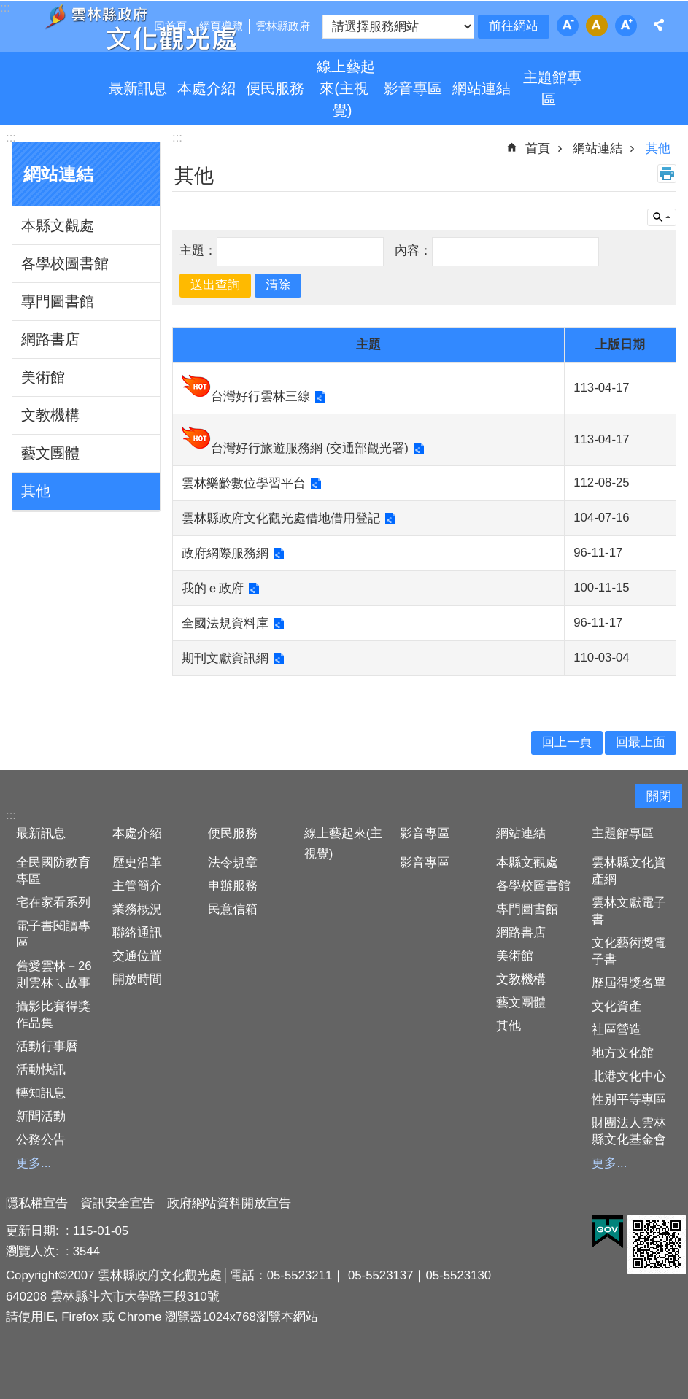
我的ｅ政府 (213, 588)
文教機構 (50, 415)
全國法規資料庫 (225, 623)
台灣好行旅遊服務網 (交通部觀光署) (310, 448)
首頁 (537, 148)
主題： (198, 250)
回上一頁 (567, 742)
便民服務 (275, 88)
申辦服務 (233, 886)
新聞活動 (41, 1116)
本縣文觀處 (57, 225)
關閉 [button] (658, 796)
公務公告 (41, 1140)
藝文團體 (50, 453)
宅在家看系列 (53, 903)
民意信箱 (233, 909)
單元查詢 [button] (661, 217)
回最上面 (640, 742)
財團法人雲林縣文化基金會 (629, 1131)
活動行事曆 (47, 1046)
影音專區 (413, 88)
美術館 (43, 377)
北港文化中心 (629, 1076)
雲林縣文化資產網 (629, 871)
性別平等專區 (629, 1100)
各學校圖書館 (65, 263)
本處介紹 (206, 88)
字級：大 (626, 25)
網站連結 (481, 88)
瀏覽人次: (34, 1251)
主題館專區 (552, 88)
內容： (413, 250)
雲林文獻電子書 (629, 911)
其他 (35, 491)
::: (11, 137)
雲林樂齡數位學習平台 (244, 483)
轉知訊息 (41, 1093)
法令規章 (233, 862)
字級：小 (568, 25)
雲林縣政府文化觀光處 (140, 28)
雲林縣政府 (282, 26)
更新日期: (34, 1231)
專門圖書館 (57, 301)
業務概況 (137, 909)
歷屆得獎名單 (629, 983)
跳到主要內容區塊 (7, 7)
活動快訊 (41, 1070)
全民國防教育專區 (53, 871)
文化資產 (616, 1006)
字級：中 (597, 25)
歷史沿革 (137, 862)
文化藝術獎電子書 (629, 951)
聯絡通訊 (137, 932)
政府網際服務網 (225, 553)
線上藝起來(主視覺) (346, 88)
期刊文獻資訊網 (225, 658)
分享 (659, 25)
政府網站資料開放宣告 (229, 1203)
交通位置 (137, 956)
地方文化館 (623, 1053)
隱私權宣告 (37, 1203)
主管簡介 (137, 886)
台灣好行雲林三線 (260, 396)
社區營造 (616, 1029)
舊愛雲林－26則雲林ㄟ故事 (54, 974)
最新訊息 (138, 88)
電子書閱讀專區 (53, 934)
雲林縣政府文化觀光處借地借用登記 (281, 518)
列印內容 (666, 173)
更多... (33, 1163)
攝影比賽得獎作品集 (53, 1014)
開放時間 (137, 979)
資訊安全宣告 (117, 1203)
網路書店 (50, 339)
